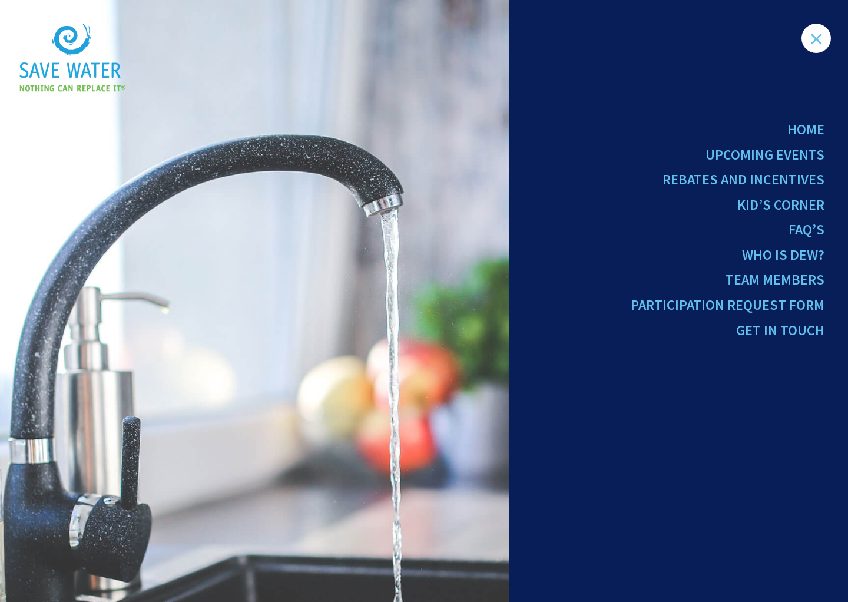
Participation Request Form (727, 305)
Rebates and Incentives (743, 179)
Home (805, 129)
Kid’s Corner (780, 205)
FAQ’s (806, 229)
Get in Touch (780, 330)
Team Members (775, 279)
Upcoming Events (764, 154)
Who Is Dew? (783, 255)
